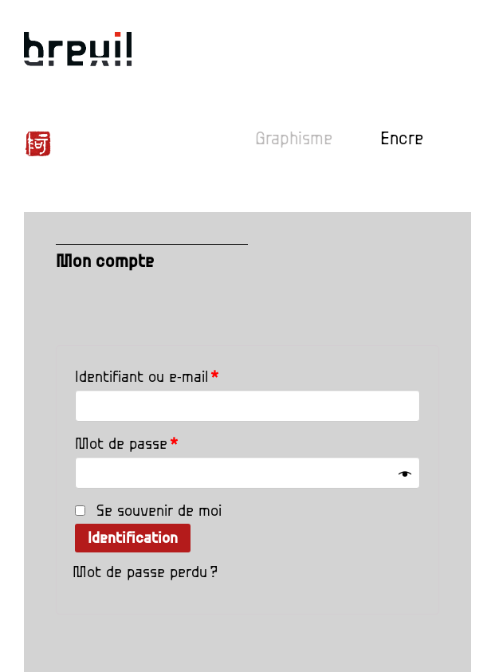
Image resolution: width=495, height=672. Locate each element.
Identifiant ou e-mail (146, 377)
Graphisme (293, 139)
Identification (133, 538)
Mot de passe (126, 444)
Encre (401, 139)
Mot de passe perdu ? (145, 572)
